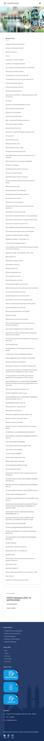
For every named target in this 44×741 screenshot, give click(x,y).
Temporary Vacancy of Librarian (14, 422)
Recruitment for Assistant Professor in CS (17, 389)
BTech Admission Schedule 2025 (15, 108)
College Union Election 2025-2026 (15, 44)
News (3, 22)
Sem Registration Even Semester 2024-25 (17, 194)
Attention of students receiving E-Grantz (17, 580)
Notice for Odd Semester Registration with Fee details (20, 303)
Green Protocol (10, 576)
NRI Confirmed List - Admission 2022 (16, 406)
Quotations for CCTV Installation (15, 202)
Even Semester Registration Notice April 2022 (18, 445)
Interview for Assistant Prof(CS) (14, 48)
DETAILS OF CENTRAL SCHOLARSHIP (16, 362)
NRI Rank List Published (12, 165)
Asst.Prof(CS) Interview (12, 140)
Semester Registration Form (13, 128)
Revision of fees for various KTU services (17, 418)
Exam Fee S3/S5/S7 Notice (13, 469)
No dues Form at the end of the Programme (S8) (19, 299)
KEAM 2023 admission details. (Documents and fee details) (22, 288)
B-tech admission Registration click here (17, 284)
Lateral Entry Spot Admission (14, 116)
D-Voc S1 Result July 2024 (13, 276)
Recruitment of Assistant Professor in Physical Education (21, 216)
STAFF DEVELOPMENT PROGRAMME (15, 442)
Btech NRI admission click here (14, 280)
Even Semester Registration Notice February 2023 (19, 329)
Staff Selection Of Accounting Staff (15, 212)
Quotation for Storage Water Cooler (15, 63)
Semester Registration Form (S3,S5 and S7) (17, 296)
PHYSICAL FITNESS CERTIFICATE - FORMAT (17, 235)
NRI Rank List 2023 (11, 315)
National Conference (11, 52)
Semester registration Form (13, 272)
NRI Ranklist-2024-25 (11, 268)
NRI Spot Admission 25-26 (13, 143)
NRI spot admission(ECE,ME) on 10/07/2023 (17, 311)
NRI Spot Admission (11, 543)
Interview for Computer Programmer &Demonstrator (20, 132)
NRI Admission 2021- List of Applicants (16, 550)
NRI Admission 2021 (11, 564)
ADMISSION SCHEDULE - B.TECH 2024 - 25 (17, 239)
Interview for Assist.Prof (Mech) (14, 124)
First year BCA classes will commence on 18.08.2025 (20, 67)
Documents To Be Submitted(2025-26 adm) (18, 104)
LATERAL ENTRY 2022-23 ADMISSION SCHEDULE (19, 354)
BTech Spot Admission (12, 344)
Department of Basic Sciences (12, 639)
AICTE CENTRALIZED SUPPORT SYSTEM (16, 465)
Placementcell (8, 658)
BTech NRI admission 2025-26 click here (17, 177)
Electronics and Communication (13, 633)
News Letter (8, 661)
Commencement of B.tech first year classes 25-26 (19, 79)
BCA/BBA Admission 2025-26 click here (17, 169)
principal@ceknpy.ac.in (11, 720)
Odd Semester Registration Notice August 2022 (19, 414)
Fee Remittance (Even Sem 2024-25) (16, 190)
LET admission (9, 136)
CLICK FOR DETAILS (12, 604)
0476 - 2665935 (10, 717)
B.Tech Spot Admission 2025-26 (14, 87)
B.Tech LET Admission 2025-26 (14, 83)
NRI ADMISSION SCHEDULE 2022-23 (15, 403)
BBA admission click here (12, 186)
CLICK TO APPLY (11, 608)
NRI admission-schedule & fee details (16, 547)
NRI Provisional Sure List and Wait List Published (19, 161)
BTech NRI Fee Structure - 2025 (14, 147)
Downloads (7, 656)
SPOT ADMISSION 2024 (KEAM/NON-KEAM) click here (20, 227)
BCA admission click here (12, 264)
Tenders (7, 653)
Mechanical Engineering (10, 641)
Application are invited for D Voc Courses (17, 319)
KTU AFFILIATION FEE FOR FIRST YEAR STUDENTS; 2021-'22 (22, 490)
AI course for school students (14, 173)
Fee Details (9, 101)
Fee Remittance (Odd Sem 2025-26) (15, 151)
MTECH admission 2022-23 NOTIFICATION (19, 599)
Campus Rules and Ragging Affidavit (16, 243)
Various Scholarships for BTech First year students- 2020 (21, 572)
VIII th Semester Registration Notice (16, 457)
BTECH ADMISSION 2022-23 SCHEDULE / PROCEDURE (20, 358)
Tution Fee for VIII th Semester (14, 449)
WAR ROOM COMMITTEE (12, 568)
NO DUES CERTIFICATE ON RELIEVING (16, 523)
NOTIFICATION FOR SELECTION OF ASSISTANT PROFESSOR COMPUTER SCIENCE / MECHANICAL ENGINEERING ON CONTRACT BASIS (21, 506)
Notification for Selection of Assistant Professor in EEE (21, 366)
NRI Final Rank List (11, 257)
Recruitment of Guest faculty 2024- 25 (17, 223)
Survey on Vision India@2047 (14, 453)
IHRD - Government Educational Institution (17, 120)
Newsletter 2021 (10, 554)
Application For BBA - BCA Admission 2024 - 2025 (19, 253)
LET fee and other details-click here (15, 292)
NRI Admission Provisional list (14, 410)
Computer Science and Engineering (13, 631)
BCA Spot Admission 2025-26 (14, 91)
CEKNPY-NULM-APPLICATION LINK (15, 461)
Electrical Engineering (10, 636)
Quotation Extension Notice (13, 198)
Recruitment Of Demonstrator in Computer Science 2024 (21, 219)
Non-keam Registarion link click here (16, 307)
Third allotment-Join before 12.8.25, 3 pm (17, 75)
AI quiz (7, 56)
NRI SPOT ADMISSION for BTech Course (16, 393)
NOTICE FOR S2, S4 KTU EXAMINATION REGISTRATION (20, 432)
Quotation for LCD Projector (13, 112)
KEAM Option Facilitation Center (14, 260)
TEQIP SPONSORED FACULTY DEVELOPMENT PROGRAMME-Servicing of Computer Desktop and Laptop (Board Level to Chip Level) (22, 383)
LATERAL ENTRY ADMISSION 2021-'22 (16, 494)
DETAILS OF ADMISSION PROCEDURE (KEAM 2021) (19, 527)
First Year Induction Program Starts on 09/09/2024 (20, 231)
